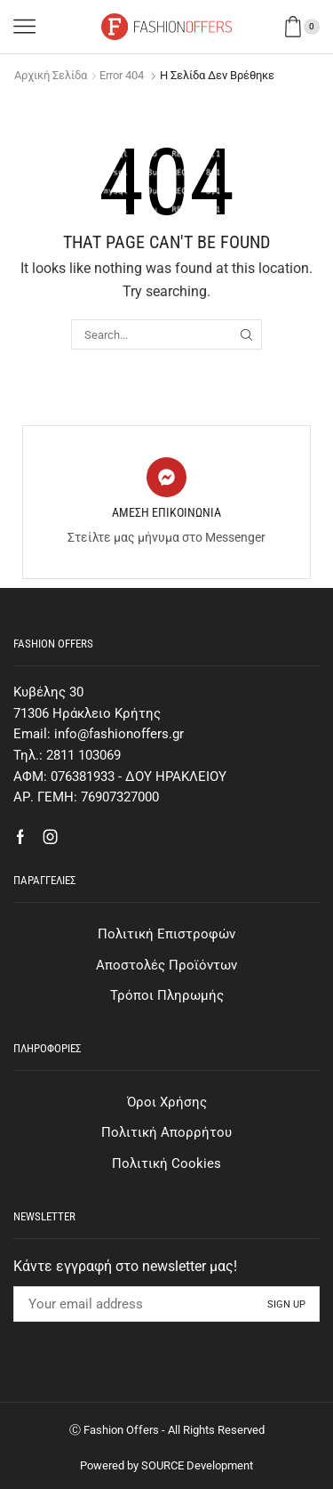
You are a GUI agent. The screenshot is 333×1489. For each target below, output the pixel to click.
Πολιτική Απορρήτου (166, 1132)
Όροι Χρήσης (167, 1102)
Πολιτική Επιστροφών (166, 934)
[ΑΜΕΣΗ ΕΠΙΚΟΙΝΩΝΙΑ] (166, 477)
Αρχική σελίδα (50, 75)
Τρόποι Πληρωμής (167, 995)
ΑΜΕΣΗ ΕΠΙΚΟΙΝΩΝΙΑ (166, 512)
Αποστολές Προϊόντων (166, 965)
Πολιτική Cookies (166, 1163)
